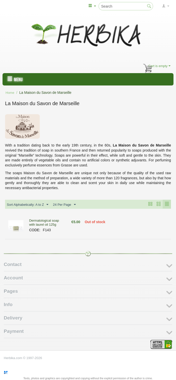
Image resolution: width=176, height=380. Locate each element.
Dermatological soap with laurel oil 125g (44, 222)
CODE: (34, 230)
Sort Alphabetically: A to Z (27, 204)
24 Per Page (64, 204)
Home (10, 93)
